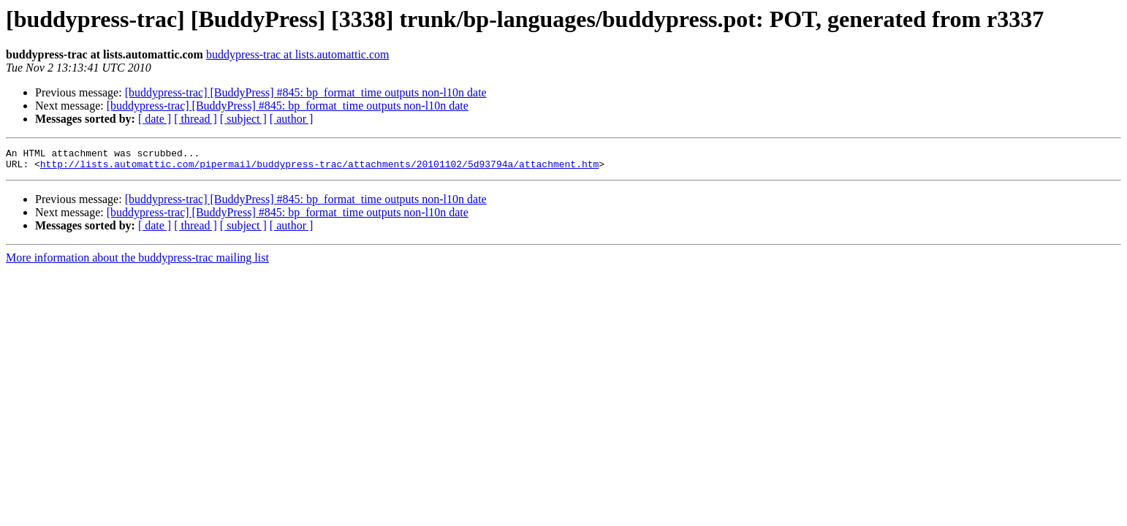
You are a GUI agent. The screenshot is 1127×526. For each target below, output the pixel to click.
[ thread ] (195, 119)
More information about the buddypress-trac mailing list (137, 262)
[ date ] (154, 119)
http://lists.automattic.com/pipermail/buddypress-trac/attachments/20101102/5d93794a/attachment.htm (319, 168)
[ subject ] (243, 119)
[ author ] (292, 119)
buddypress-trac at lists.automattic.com (298, 54)
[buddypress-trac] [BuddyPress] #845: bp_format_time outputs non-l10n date (306, 92)
